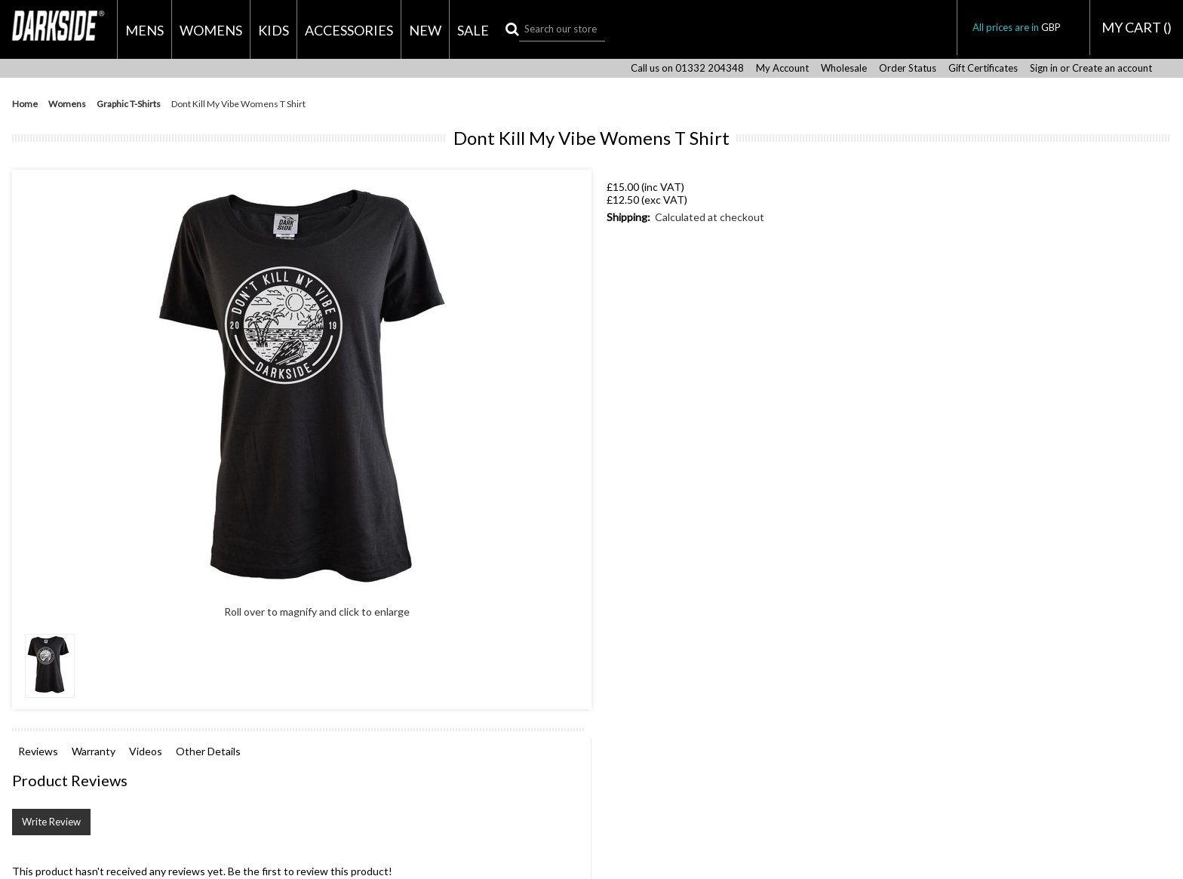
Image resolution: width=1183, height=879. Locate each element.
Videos (145, 751)
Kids (273, 30)
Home (25, 104)
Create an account (1112, 68)
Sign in (1044, 68)
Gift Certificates (983, 68)
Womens (211, 30)
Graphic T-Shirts (129, 104)
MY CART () (1137, 27)
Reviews (38, 751)
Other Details (208, 751)
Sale (473, 30)
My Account (782, 68)
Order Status (907, 68)
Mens (144, 30)
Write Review (51, 822)
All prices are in (1023, 27)
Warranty (93, 751)
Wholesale (844, 68)
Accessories (349, 30)
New (425, 30)
